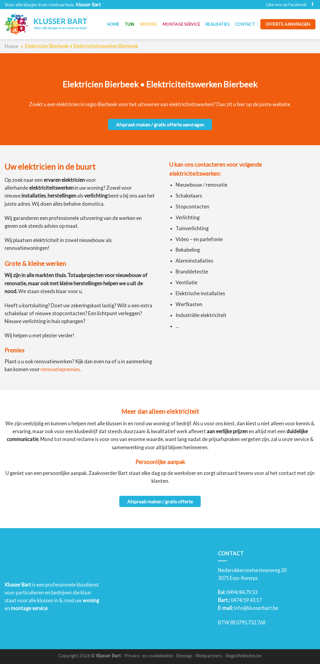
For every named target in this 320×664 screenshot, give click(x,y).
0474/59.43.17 (246, 600)
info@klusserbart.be (256, 608)
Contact (245, 24)
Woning (148, 24)
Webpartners (209, 655)
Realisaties (217, 24)
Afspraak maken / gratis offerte (160, 501)
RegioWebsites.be (244, 655)
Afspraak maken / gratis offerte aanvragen (160, 124)
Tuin (129, 24)
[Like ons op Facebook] (312, 4)
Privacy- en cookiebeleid (148, 655)
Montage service (181, 24)
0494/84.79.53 (241, 592)
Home (113, 24)
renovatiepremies (60, 369)
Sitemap (184, 655)
